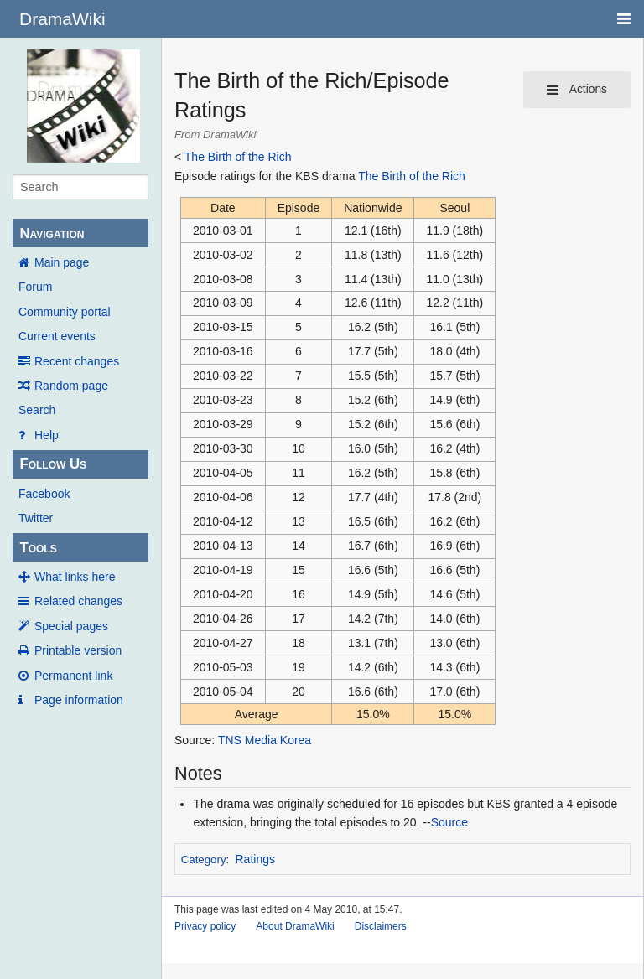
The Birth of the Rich (238, 156)
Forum (35, 286)
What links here (74, 576)
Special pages (71, 626)
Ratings (255, 859)
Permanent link (73, 675)
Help (46, 435)
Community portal (64, 312)
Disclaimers (381, 926)
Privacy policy (205, 926)
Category (203, 859)
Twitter (35, 518)
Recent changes (76, 361)
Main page (61, 262)
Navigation (51, 233)
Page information (78, 700)
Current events (57, 336)
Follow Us (52, 464)
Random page (71, 385)
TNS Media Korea (264, 740)
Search (36, 410)
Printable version (78, 650)
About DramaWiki (295, 926)
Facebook (44, 493)
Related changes (78, 601)
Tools (37, 548)
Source (449, 822)
